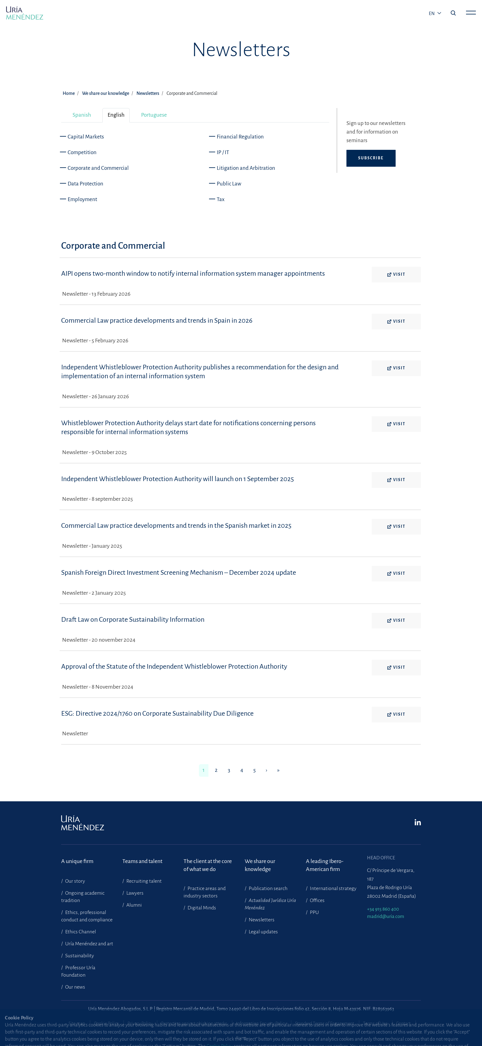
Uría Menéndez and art (88, 944)
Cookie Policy (106, 1023)
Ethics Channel (80, 932)
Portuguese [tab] (154, 115)
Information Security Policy (261, 1023)
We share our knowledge (105, 93)
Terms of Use (375, 1023)
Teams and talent (142, 861)
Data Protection (85, 184)
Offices (317, 900)
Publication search (267, 888)
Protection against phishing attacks (194, 1023)
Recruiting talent (143, 881)
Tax (220, 199)
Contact (403, 1023)
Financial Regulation (240, 137)
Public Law (229, 184)
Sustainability (79, 956)
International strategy (333, 888)
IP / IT (223, 152)
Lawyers (134, 893)
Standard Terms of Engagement (324, 1023)
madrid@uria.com (385, 916)
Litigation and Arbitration (246, 168)
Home (69, 93)
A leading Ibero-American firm (324, 865)
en (432, 13)
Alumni (133, 905)
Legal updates (263, 932)
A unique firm (77, 861)
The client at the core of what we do (208, 865)
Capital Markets (86, 137)
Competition (82, 152)
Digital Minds (201, 908)
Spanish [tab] (82, 115)
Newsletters (147, 93)
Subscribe (371, 158)
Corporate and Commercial (98, 168)
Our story (74, 881)
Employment (82, 199)
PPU (314, 912)
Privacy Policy (140, 1023)
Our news (74, 987)
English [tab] (116, 115)
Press (241, 1038)
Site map (77, 1023)
